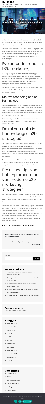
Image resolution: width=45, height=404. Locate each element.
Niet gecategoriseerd (13, 380)
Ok (15, 401)
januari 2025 (10, 347)
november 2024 (12, 354)
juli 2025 (9, 333)
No (20, 401)
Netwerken (10, 377)
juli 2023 (9, 360)
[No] (43, 398)
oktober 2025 (11, 330)
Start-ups (10, 387)
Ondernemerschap (13, 383)
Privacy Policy (27, 401)
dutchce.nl (8, 1)
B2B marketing (29, 225)
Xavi (5, 225)
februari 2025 (11, 344)
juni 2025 (9, 337)
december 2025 (12, 323)
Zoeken (7, 255)
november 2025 (12, 327)
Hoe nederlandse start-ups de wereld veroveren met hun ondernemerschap (22, 235)
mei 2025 (10, 340)
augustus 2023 (11, 357)
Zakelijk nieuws (11, 390)
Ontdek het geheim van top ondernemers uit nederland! (26, 243)
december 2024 (12, 350)
